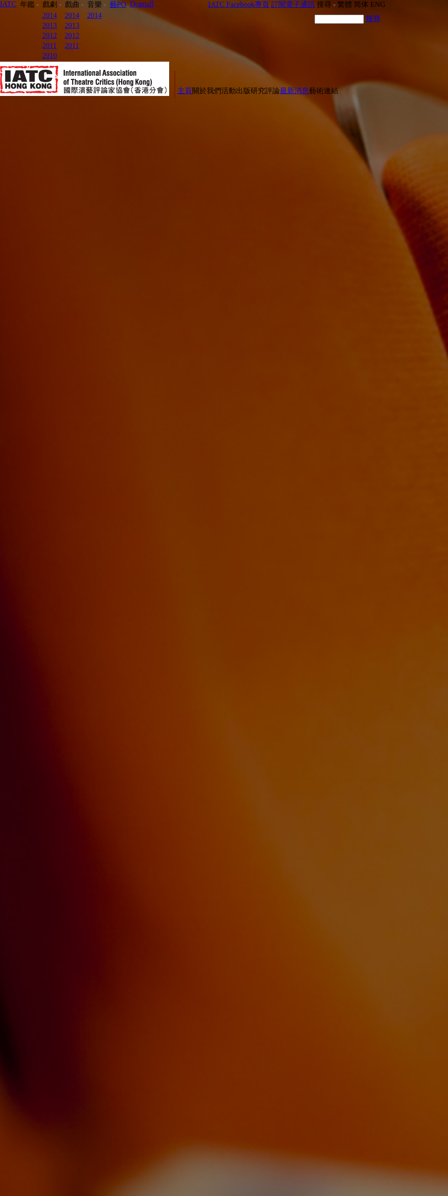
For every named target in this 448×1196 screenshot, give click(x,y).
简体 (361, 4)
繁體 (344, 4)
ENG (377, 4)
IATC (8, 4)
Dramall (142, 4)
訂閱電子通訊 (293, 4)
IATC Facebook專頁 (238, 4)
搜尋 (373, 18)
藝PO (118, 4)
